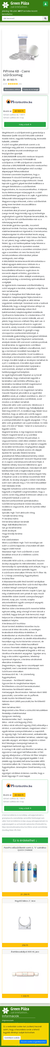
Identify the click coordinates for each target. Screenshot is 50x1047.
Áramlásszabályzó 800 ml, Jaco (25, 951)
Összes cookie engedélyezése (33, 1041)
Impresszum (8, 1020)
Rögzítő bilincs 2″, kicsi (25, 900)
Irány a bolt (24, 124)
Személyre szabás (12, 1037)
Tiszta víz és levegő (30, 89)
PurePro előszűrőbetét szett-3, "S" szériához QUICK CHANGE (25, 848)
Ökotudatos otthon (12, 89)
